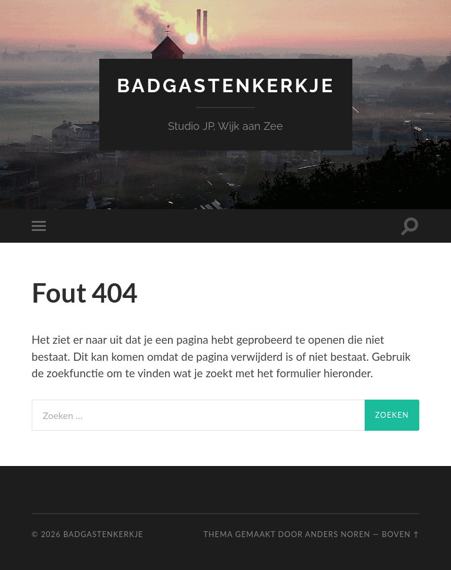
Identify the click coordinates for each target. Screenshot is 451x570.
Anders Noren (338, 534)
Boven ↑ (400, 534)
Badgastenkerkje (226, 85)
